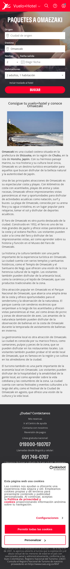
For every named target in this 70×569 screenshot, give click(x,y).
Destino (9, 42)
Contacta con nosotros (35, 427)
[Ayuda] (55, 6)
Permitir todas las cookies (35, 529)
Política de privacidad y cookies (22, 500)
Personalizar (35, 540)
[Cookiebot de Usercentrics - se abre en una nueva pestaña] (50, 468)
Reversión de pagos (35, 432)
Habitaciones (12, 69)
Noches (9, 56)
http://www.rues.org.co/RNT (43, 564)
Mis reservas (35, 418)
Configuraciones (47, 517)
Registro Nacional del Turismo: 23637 (45, 558)
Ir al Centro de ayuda (35, 423)
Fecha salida (27, 56)
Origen (9, 29)
